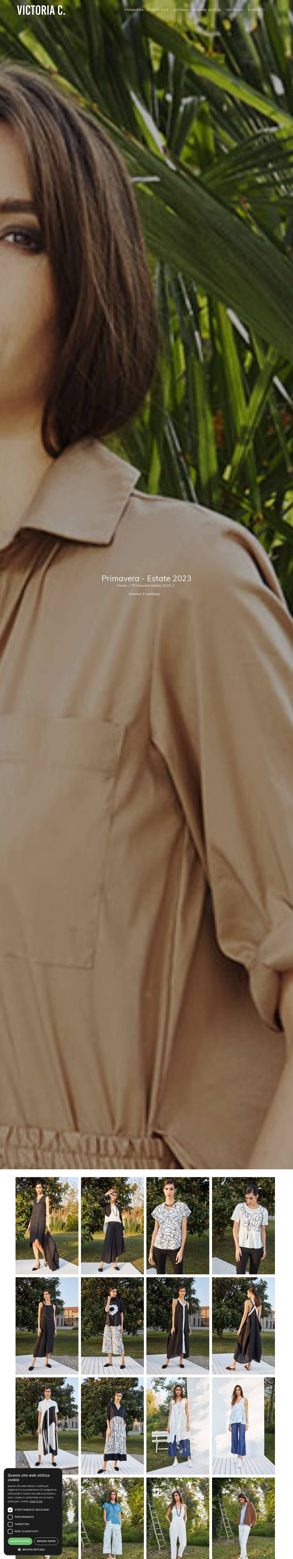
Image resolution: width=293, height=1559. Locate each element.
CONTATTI (256, 10)
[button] (33, 1549)
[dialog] (33, 1511)
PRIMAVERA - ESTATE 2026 (146, 10)
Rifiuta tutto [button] (46, 1541)
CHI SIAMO (234, 10)
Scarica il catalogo (144, 593)
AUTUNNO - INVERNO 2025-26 (197, 10)
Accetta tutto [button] (20, 1541)
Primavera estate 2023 (151, 585)
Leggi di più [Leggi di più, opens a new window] (36, 1501)
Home (122, 585)
